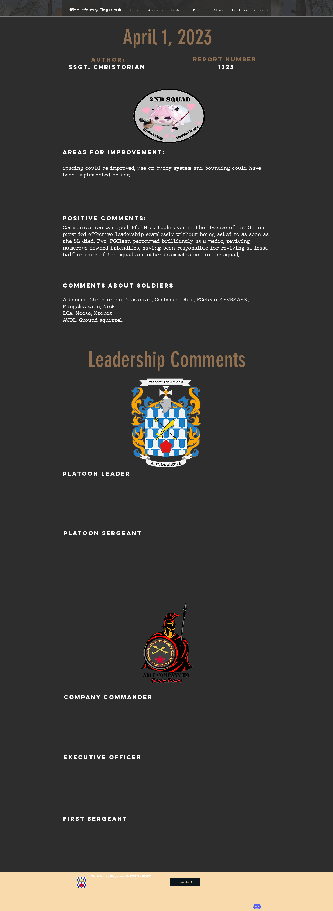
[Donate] (185, 882)
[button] (155, 10)
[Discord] (257, 906)
